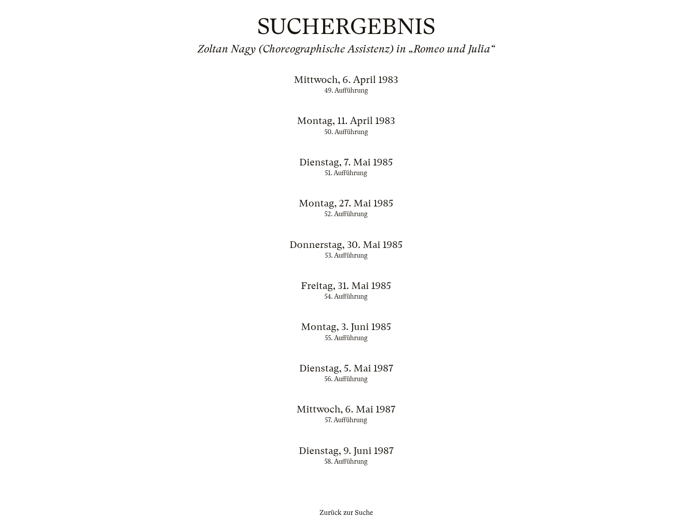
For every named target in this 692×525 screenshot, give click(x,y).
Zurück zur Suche (346, 513)
